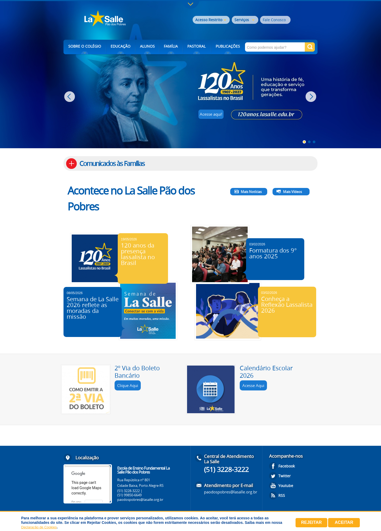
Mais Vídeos (292, 191)
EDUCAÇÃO (120, 46)
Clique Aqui (127, 385)
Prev (70, 96)
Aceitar (344, 522)
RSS (281, 495)
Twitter (284, 475)
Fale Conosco (274, 19)
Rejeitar (311, 522)
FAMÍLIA (171, 46)
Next (312, 96)
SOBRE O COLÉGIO (84, 46)
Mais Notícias (251, 191)
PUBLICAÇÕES (228, 46)
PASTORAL (196, 46)
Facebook (286, 466)
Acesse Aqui (253, 385)
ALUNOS (147, 46)
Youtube (285, 485)
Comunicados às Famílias (111, 163)
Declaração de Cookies (39, 527)
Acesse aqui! (211, 114)
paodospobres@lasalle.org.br (140, 499)
